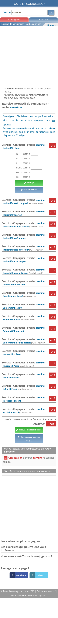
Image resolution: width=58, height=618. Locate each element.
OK (51, 12)
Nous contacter (19, 595)
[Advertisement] (29, 56)
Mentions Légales (37, 595)
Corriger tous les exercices (29, 430)
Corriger (29, 183)
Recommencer (29, 190)
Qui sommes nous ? (46, 591)
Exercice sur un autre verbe (29, 438)
